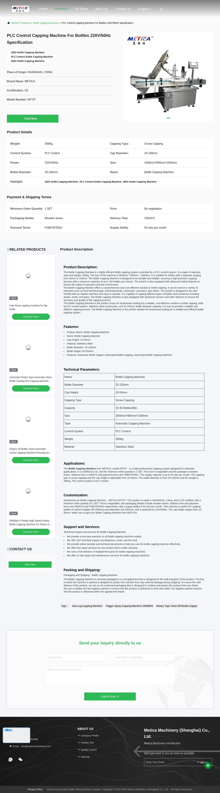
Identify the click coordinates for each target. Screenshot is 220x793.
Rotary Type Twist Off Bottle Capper (176, 606)
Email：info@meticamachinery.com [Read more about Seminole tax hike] (30, 746)
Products (61, 9)
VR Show (81, 9)
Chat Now (32, 118)
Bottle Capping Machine (46, 23)
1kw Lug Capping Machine (87, 606)
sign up (202, 762)
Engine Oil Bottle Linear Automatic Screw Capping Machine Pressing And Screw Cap (29, 453)
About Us (101, 9)
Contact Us (123, 9)
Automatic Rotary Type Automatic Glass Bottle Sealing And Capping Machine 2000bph (30, 381)
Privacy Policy (35, 789)
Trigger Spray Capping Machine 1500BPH (129, 606)
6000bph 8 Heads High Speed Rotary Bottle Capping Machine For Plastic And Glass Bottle (30, 524)
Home (43, 9)
